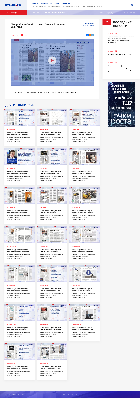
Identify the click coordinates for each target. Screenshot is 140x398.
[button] (132, 5)
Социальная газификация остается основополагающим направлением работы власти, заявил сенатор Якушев (121, 69)
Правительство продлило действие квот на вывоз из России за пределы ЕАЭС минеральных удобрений (121, 40)
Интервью (44, 3)
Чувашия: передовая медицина (119, 54)
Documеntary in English (92, 6)
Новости (35, 3)
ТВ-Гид (35, 6)
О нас (79, 7)
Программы (54, 3)
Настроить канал (54, 6)
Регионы (42, 6)
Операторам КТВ (69, 6)
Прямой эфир (12, 13)
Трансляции (65, 3)
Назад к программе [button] (88, 25)
